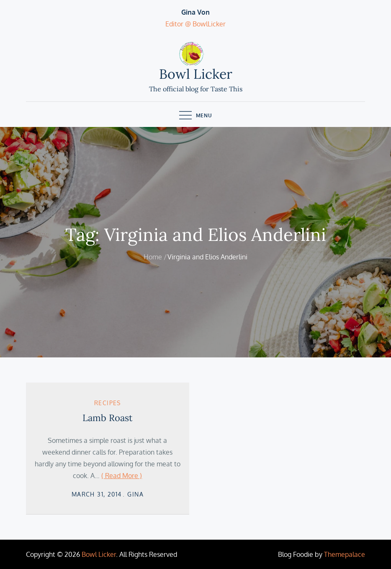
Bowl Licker (195, 74)
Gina (135, 494)
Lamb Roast (107, 418)
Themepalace (344, 554)
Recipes (107, 402)
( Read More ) (121, 475)
